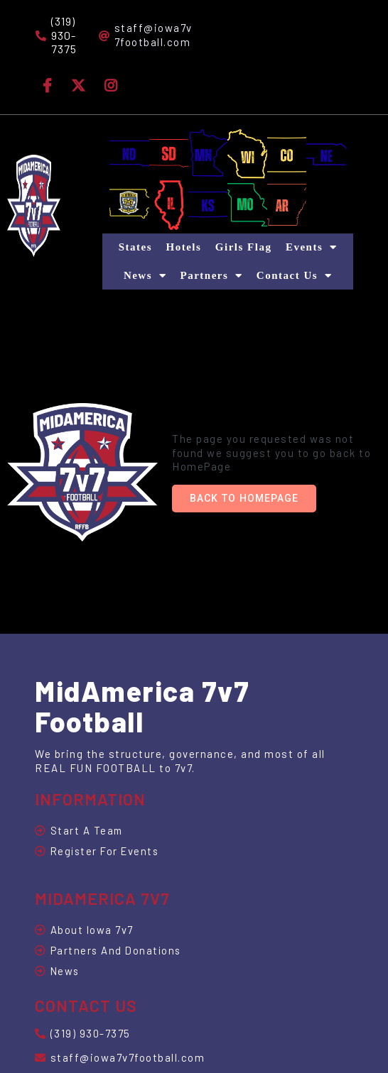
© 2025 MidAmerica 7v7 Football (124, 1009)
